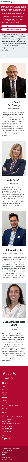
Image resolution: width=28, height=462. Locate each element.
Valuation (4, 402)
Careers (4, 408)
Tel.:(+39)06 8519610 (7, 426)
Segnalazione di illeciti (7, 459)
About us (4, 389)
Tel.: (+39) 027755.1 (7, 420)
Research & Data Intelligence (10, 406)
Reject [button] (7, 26)
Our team (4, 394)
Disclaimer (4, 456)
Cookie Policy (5, 452)
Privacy (3, 454)
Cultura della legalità (7, 457)
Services (4, 397)
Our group (4, 392)
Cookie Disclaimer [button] (20, 19)
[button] (26, 2)
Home (3, 387)
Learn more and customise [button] (14, 29)
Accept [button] (20, 26)
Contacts (4, 413)
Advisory (4, 400)
